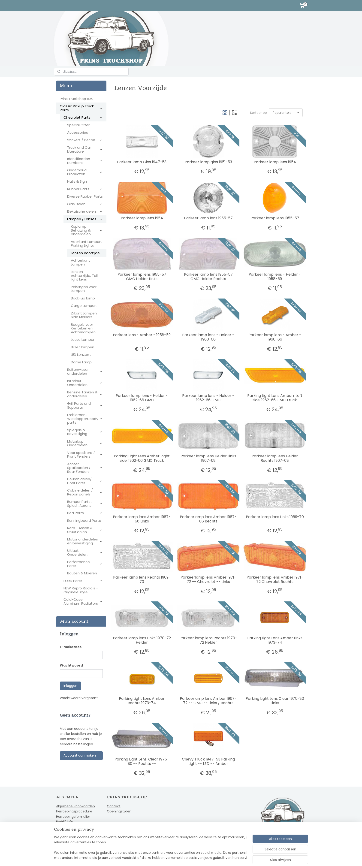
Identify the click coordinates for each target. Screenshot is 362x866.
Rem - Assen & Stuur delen (85, 529)
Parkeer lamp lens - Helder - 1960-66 (208, 337)
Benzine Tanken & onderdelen (85, 394)
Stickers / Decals (85, 140)
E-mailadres (70, 647)
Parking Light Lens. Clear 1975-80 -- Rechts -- (142, 761)
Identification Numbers (85, 160)
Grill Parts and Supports (85, 405)
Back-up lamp (83, 298)
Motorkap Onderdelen (85, 443)
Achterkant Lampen (80, 262)
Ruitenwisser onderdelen (85, 371)
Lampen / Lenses (85, 219)
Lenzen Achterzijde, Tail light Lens (84, 275)
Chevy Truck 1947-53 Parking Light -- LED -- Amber (208, 761)
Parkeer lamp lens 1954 (274, 162)
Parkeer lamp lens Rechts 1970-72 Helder (208, 640)
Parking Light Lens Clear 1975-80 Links (274, 700)
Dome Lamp (81, 362)
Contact (114, 806)
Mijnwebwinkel (236, 857)
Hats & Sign (77, 181)
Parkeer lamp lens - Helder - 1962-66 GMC (142, 397)
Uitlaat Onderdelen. (85, 552)
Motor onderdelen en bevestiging (85, 541)
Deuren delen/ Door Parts (85, 481)
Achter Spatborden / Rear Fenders (85, 468)
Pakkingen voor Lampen (84, 288)
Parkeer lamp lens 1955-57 (208, 218)
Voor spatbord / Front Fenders (85, 454)
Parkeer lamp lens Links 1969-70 (275, 517)
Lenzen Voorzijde (85, 252)
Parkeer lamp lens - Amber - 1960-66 (274, 337)
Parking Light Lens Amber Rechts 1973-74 (142, 700)
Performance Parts (85, 563)
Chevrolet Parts (83, 117)
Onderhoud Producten (85, 172)
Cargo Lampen (84, 305)
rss (178, 857)
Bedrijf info (64, 821)
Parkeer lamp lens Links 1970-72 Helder (142, 640)
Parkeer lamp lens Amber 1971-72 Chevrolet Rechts (274, 579)
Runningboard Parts (84, 520)
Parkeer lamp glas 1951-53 (208, 162)
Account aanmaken (79, 755)
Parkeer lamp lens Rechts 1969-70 (141, 579)
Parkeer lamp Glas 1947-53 (141, 162)
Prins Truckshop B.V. (76, 98)
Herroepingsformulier (73, 816)
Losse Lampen (83, 339)
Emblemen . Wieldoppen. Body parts (85, 418)
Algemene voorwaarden (75, 806)
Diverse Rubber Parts (85, 196)
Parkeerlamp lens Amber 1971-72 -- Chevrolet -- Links (208, 579)
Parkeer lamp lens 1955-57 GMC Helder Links (141, 276)
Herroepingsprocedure (74, 811)
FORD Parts (83, 580)
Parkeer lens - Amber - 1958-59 (142, 335)
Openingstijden (119, 811)
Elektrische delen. (85, 211)
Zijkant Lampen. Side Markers (84, 315)
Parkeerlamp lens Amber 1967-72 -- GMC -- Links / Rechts (208, 700)
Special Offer (78, 125)
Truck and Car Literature (85, 149)
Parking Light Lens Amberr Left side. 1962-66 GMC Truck (274, 397)
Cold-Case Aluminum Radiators (83, 601)
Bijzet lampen (82, 347)
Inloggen (70, 685)
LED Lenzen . (81, 354)
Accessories (77, 132)
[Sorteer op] (285, 113)
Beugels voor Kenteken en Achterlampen (83, 328)
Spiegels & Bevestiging (85, 432)
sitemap (168, 857)
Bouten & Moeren (82, 573)
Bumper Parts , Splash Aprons (85, 503)
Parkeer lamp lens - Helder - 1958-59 (275, 276)
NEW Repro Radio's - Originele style (80, 590)
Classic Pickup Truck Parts (81, 108)
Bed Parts (85, 512)
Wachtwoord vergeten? (79, 698)
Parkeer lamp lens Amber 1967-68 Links (142, 519)
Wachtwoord (71, 665)
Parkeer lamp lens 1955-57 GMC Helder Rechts (208, 276)
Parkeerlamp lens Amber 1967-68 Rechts (208, 519)
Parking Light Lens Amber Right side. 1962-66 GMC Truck (142, 458)
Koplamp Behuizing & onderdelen (87, 230)
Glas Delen (85, 204)
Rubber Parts (85, 189)
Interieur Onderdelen (85, 382)
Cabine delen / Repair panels (85, 492)
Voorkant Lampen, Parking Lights (86, 243)
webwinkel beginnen (195, 857)
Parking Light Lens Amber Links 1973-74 (274, 640)
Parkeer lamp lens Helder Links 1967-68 (208, 458)
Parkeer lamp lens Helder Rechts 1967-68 (275, 458)
